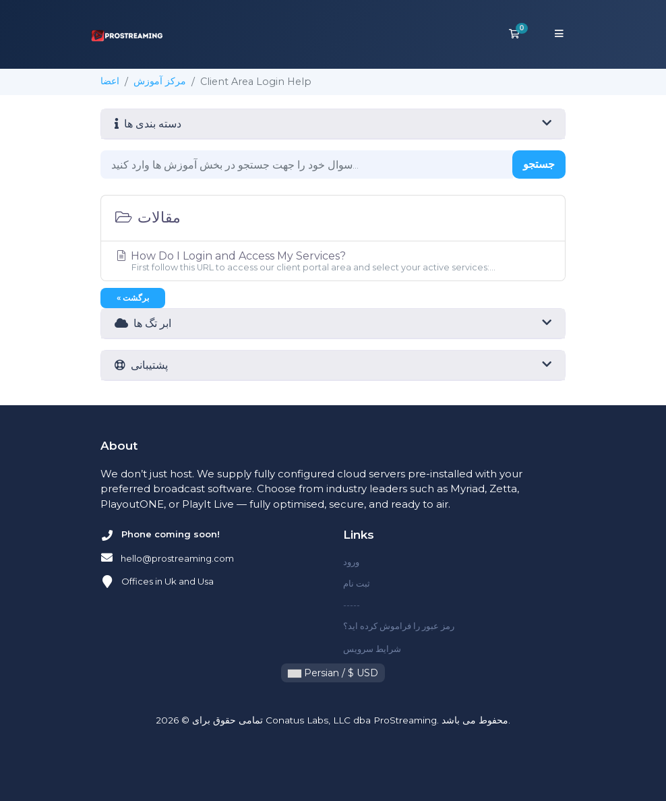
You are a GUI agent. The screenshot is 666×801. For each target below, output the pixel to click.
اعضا (109, 81)
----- (351, 604)
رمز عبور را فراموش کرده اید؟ (398, 625)
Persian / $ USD (333, 673)
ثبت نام (356, 583)
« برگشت (133, 298)
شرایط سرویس (372, 648)
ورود (351, 561)
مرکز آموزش (159, 81)
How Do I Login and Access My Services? (333, 260)
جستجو (539, 164)
